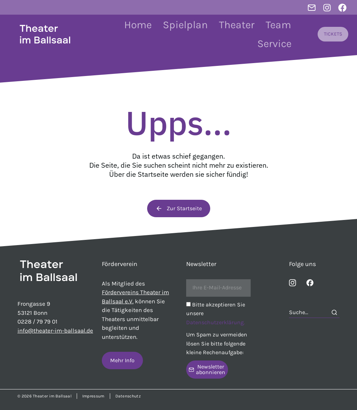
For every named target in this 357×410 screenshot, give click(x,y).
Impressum (93, 396)
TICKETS (333, 34)
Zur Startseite (178, 208)
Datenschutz (128, 396)
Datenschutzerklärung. (215, 322)
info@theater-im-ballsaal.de (55, 330)
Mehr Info (122, 360)
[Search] (334, 312)
